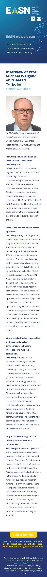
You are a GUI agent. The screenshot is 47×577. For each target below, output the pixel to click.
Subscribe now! (23, 534)
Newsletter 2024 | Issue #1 (18, 88)
